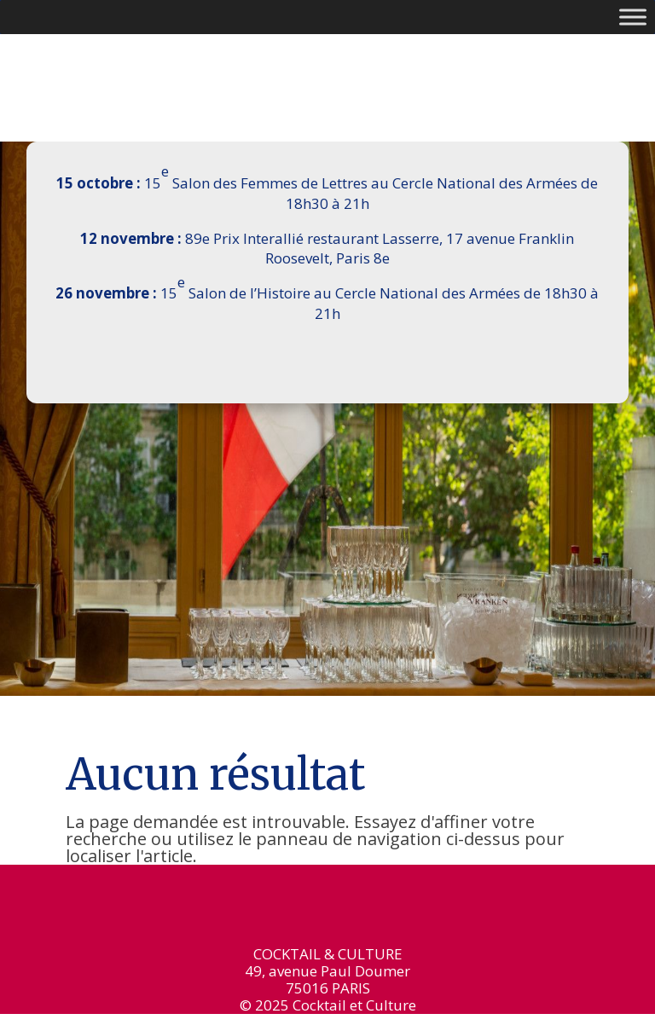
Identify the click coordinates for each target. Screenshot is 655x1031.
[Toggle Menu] (632, 17)
